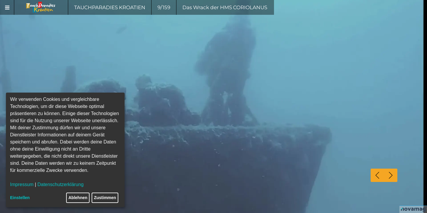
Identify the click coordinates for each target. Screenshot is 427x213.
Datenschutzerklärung (60, 184)
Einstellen (20, 197)
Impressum (22, 184)
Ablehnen (77, 197)
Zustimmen (105, 197)
